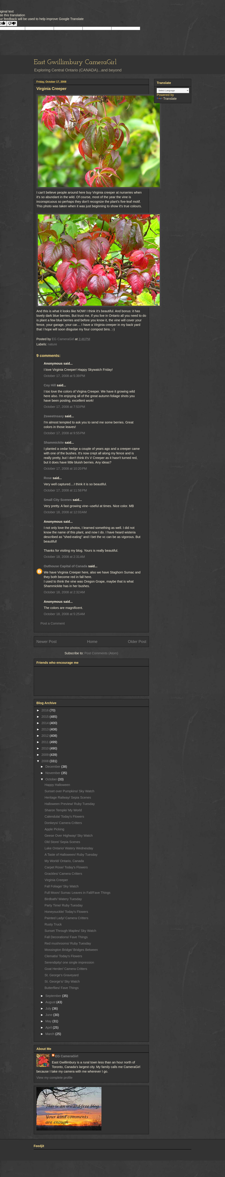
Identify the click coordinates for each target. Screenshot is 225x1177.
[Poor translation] (12, 23)
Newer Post (46, 641)
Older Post (137, 641)
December (53, 766)
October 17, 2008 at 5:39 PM (64, 376)
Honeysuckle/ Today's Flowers (66, 911)
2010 (45, 748)
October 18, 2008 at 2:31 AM (64, 556)
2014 (45, 723)
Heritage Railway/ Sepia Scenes (68, 797)
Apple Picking (54, 829)
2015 (45, 716)
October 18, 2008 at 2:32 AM (64, 592)
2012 (45, 735)
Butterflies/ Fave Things (62, 988)
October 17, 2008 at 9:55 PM (64, 433)
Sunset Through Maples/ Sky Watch (70, 930)
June (49, 1015)
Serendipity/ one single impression (69, 962)
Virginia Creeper (56, 880)
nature (52, 344)
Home (92, 641)
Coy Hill (50, 385)
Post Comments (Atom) (101, 653)
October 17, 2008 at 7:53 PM (64, 406)
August (50, 1002)
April (49, 1027)
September (53, 996)
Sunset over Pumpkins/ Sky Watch (69, 791)
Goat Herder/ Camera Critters (66, 969)
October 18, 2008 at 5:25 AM (64, 614)
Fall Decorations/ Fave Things (66, 937)
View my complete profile (54, 1077)
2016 (45, 710)
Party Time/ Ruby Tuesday (64, 905)
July (48, 1008)
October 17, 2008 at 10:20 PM (65, 468)
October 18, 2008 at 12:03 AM (65, 512)
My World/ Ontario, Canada (64, 861)
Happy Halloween (57, 785)
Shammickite (54, 442)
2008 (45, 761)
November (53, 773)
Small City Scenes (58, 500)
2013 (45, 729)
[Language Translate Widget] (173, 90)
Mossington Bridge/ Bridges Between (71, 950)
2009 (45, 754)
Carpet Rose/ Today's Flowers (66, 867)
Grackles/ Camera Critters (63, 873)
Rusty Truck (53, 924)
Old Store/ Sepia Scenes (62, 842)
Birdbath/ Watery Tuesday (63, 899)
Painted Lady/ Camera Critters (66, 918)
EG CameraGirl (66, 1056)
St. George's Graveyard (62, 975)
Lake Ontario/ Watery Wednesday (69, 848)
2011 (45, 742)
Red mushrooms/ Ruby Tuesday (68, 943)
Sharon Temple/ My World (63, 810)
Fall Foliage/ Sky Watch (62, 886)
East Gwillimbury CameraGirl (75, 62)
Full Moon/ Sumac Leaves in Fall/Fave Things (77, 892)
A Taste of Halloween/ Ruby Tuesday (71, 854)
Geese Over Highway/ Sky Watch (69, 835)
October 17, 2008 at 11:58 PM (65, 490)
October (51, 779)
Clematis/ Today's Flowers (63, 956)
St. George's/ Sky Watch (62, 981)
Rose (48, 478)
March (50, 1034)
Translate (167, 98)
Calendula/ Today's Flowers (64, 816)
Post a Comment (52, 623)
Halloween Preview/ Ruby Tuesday (70, 804)
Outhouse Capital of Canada (65, 566)
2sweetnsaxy (54, 416)
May (48, 1021)
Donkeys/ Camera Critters (63, 823)
